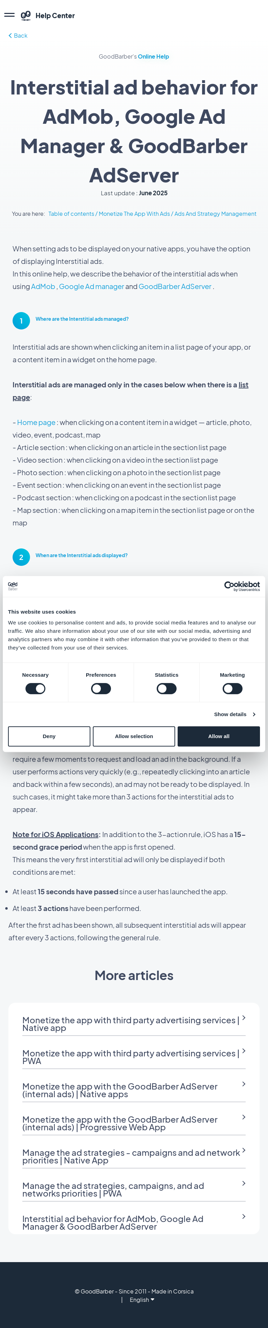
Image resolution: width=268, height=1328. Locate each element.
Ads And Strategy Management (215, 213)
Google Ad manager (91, 286)
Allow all (219, 736)
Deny (49, 736)
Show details (230, 714)
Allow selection (134, 736)
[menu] (9, 15)
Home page (36, 422)
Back (18, 35)
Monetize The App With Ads (134, 213)
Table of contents (71, 213)
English (142, 1299)
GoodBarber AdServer (175, 286)
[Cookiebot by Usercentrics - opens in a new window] (229, 586)
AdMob (43, 286)
